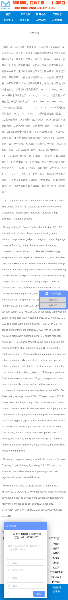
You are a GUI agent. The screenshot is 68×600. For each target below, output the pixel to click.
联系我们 (57, 19)
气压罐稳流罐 (56, 572)
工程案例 (41, 19)
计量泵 (56, 544)
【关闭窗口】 (53, 538)
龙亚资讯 (8, 19)
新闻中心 (41, 14)
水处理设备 (56, 577)
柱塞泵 (56, 567)
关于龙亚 (25, 14)
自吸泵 (56, 553)
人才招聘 (8, 25)
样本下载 (24, 19)
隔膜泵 (56, 548)
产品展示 (57, 14)
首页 (8, 14)
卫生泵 (56, 563)
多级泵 (56, 558)
